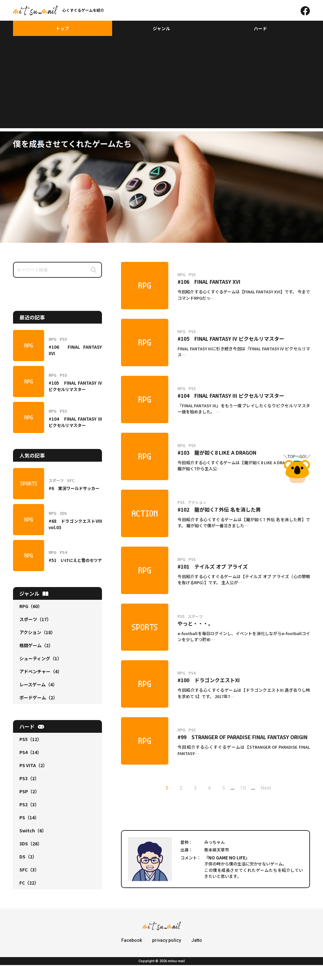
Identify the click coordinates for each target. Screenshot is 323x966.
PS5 (30, 740)
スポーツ (35, 620)
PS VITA (33, 766)
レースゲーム (38, 685)
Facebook (131, 941)
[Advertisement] (161, 84)
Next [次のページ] (271, 789)
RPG (30, 607)
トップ (62, 28)
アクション (37, 633)
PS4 (30, 753)
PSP (29, 792)
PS (29, 818)
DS (28, 857)
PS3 (29, 779)
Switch (32, 831)
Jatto (196, 941)
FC (29, 883)
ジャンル (161, 28)
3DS (30, 844)
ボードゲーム (38, 698)
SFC (29, 870)
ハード (260, 28)
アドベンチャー (40, 672)
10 (246, 789)
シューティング (40, 659)
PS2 (29, 805)
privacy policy (166, 941)
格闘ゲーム (36, 646)
